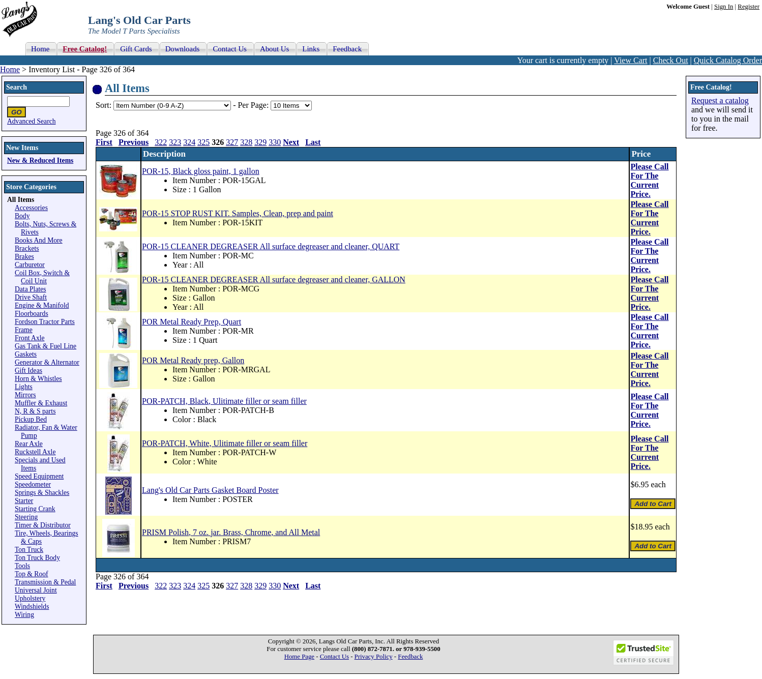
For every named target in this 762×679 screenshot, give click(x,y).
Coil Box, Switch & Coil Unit (42, 277)
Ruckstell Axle (35, 452)
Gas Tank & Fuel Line (45, 346)
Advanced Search (31, 121)
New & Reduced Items (40, 160)
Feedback (410, 656)
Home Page (299, 656)
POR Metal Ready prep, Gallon (193, 360)
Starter (24, 501)
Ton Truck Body (37, 558)
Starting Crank (35, 509)
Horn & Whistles (38, 378)
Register (748, 6)
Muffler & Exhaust (41, 403)
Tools (22, 566)
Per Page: (254, 105)
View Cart (630, 60)
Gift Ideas (28, 370)
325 (203, 142)
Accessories (31, 208)
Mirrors (25, 395)
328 (246, 142)
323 (175, 142)
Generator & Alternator (47, 362)
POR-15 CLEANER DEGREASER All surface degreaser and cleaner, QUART (270, 246)
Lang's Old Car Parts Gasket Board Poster (210, 490)
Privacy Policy (374, 656)
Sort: (103, 105)
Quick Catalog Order (728, 60)
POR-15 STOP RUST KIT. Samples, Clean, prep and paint (237, 213)
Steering (26, 517)
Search (16, 87)
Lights (24, 387)
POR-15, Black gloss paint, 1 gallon (200, 171)
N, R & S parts (35, 411)
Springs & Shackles (42, 492)
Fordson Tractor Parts (45, 322)
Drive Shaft (31, 297)
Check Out (670, 60)
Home (10, 69)
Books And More (39, 240)
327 (232, 142)
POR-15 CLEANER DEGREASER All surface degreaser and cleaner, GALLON (273, 279)
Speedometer (33, 484)
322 (161, 142)
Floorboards (31, 313)
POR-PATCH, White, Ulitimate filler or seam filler (224, 443)
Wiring (24, 614)
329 (260, 142)
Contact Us (334, 656)
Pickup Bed (31, 419)
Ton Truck (29, 549)
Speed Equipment (39, 476)
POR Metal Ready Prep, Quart (191, 321)
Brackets (27, 248)
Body (22, 216)
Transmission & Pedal (45, 582)
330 (275, 142)
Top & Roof (31, 574)
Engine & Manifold (42, 305)
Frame (24, 330)
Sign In (723, 6)
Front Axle (30, 338)
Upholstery (30, 598)
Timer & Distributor (43, 525)
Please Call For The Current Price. (649, 180)
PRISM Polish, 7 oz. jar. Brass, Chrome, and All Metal (231, 532)
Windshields (32, 606)
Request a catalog (720, 100)
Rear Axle (29, 444)
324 (189, 142)
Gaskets (26, 354)
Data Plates (30, 289)
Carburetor (30, 265)
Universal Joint (36, 590)
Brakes (24, 256)
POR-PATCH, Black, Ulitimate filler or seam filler (224, 401)
